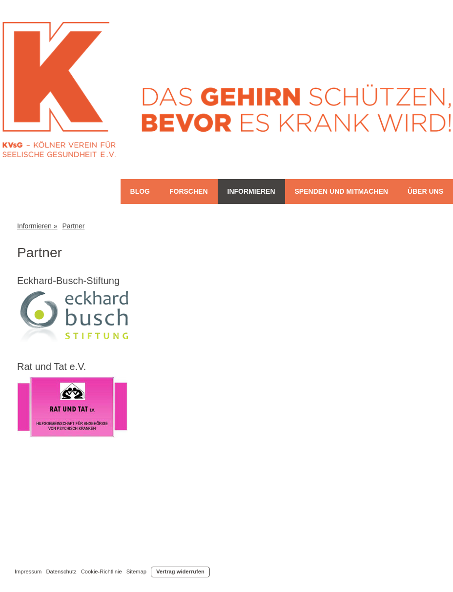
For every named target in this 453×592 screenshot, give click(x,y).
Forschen (188, 191)
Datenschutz (61, 571)
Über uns (425, 191)
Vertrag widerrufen (180, 571)
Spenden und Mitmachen (341, 191)
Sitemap (136, 571)
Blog (140, 191)
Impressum (28, 571)
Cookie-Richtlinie (101, 571)
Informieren (251, 191)
